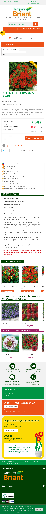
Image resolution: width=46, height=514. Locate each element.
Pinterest (32, 150)
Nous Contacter (34, 381)
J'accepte (39, 509)
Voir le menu (8, 44)
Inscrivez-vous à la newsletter (11, 1)
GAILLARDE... (30, 355)
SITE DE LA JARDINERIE (23, 437)
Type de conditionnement (10, 126)
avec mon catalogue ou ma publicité (24, 29)
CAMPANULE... (6, 323)
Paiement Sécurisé (12, 370)
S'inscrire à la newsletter (11, 406)
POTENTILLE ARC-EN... (10, 286)
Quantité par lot (8, 121)
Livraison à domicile (33, 370)
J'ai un (2, 33)
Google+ (23, 150)
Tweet (5, 150)
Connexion (35, 1)
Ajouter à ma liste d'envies (14, 146)
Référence (34, 131)
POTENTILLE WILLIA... (30, 286)
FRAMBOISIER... (25, 323)
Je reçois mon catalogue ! (9, 394)
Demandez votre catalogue (34, 3)
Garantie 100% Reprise (12, 381)
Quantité (6, 136)
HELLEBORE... (10, 355)
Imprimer (7, 154)
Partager (14, 150)
